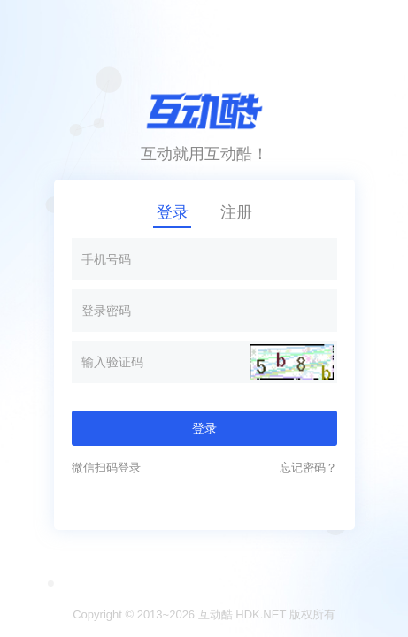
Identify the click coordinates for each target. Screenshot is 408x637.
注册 (236, 212)
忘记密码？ (308, 467)
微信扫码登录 (106, 467)
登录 (173, 212)
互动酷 (215, 614)
